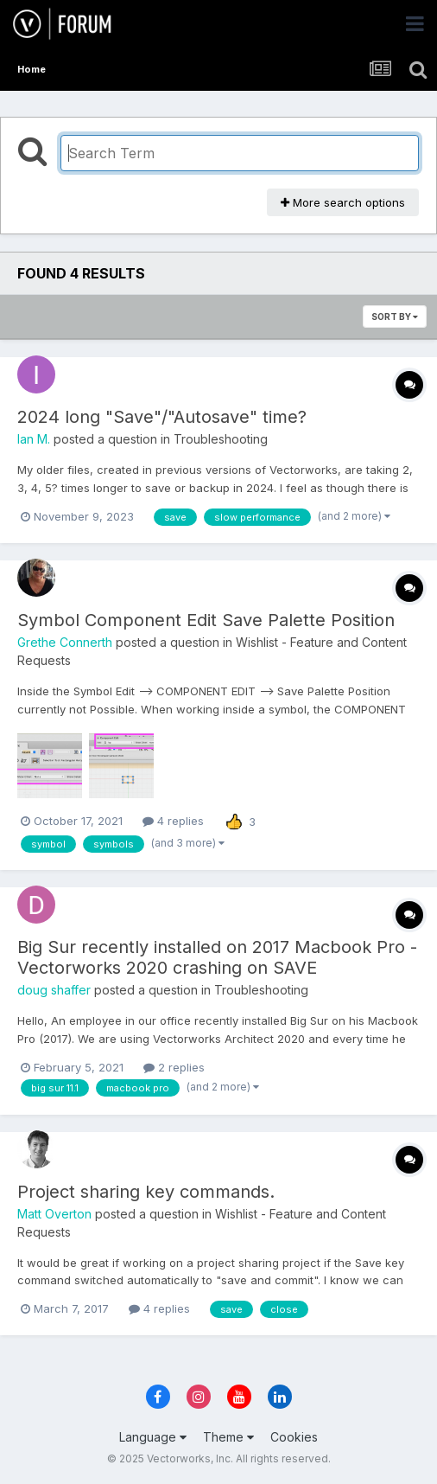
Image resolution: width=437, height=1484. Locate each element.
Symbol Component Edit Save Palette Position (206, 620)
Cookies (294, 1437)
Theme (228, 1437)
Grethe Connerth (64, 642)
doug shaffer (54, 989)
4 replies (173, 821)
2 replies (174, 1067)
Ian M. (33, 439)
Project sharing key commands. (146, 1191)
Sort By (394, 316)
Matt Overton (54, 1213)
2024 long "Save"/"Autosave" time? (162, 416)
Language (153, 1437)
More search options (343, 202)
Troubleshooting (221, 439)
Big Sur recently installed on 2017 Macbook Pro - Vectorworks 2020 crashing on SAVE (217, 957)
